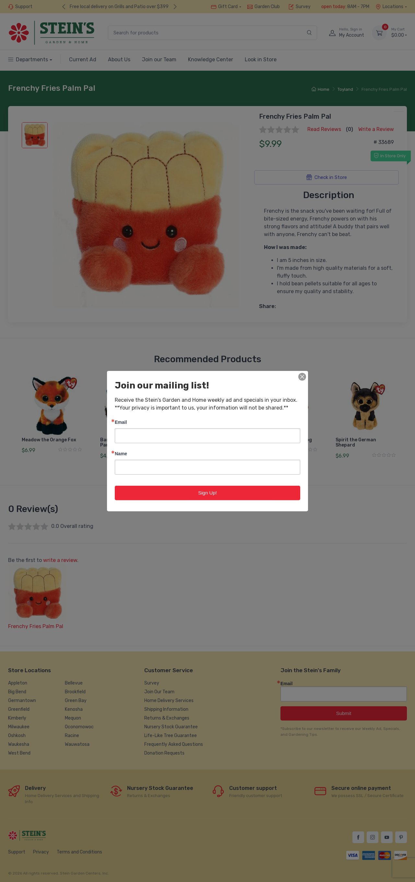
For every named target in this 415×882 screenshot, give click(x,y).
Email (121, 422)
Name (121, 453)
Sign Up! (207, 492)
